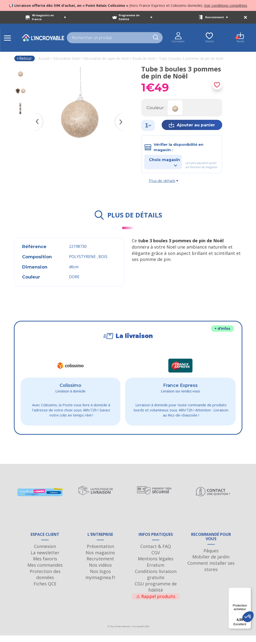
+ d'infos (222, 328)
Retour (24, 58)
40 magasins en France (49, 17)
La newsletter (45, 559)
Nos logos (100, 578)
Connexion (45, 553)
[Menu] (248, 590)
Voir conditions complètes (225, 5)
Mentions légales (155, 565)
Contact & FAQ (155, 553)
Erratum (155, 571)
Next (121, 114)
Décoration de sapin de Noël (106, 58)
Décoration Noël (66, 58)
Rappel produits (155, 603)
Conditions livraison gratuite (156, 581)
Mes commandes (45, 571)
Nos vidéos (100, 571)
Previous (36, 114)
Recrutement (216, 17)
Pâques (211, 557)
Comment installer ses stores (211, 573)
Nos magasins (100, 559)
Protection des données (45, 581)
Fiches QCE (45, 590)
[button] (248, 617)
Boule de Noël (143, 58)
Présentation (100, 553)
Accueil (43, 58)
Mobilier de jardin (211, 563)
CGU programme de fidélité (156, 593)
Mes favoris (45, 565)
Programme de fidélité (135, 17)
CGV (155, 559)
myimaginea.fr (100, 584)
